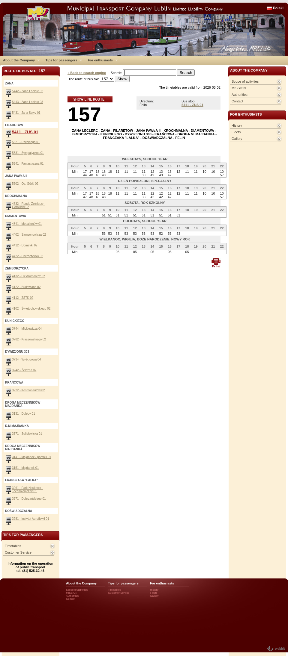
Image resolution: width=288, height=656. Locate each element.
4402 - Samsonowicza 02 (29, 234)
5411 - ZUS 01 (192, 105)
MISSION (239, 88)
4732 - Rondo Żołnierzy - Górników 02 (28, 205)
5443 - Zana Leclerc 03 (27, 102)
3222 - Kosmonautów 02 (28, 390)
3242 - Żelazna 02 (24, 370)
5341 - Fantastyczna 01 (28, 163)
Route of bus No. (24, 71)
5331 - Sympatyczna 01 (28, 152)
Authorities (240, 94)
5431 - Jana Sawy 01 (26, 112)
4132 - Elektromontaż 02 (28, 276)
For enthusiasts (101, 60)
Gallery (237, 138)
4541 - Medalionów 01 (27, 223)
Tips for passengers (62, 60)
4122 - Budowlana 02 (26, 287)
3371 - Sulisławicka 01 (27, 433)
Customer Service (18, 552)
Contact (237, 101)
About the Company (20, 60)
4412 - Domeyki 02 (25, 245)
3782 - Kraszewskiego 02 (29, 339)
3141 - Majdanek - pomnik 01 (31, 457)
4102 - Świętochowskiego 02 (31, 308)
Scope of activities (245, 81)
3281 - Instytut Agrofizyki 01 (30, 518)
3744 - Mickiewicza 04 (27, 328)
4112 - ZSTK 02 (22, 297)
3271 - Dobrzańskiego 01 (29, 498)
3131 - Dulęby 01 (23, 413)
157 (84, 114)
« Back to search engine (87, 73)
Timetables (13, 546)
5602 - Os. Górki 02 (25, 183)
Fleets (236, 132)
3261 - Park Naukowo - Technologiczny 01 (27, 489)
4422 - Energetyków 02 (27, 256)
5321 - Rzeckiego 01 (26, 142)
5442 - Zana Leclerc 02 (27, 91)
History (237, 125)
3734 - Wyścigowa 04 (26, 359)
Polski (278, 8)
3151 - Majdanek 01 (25, 467)
